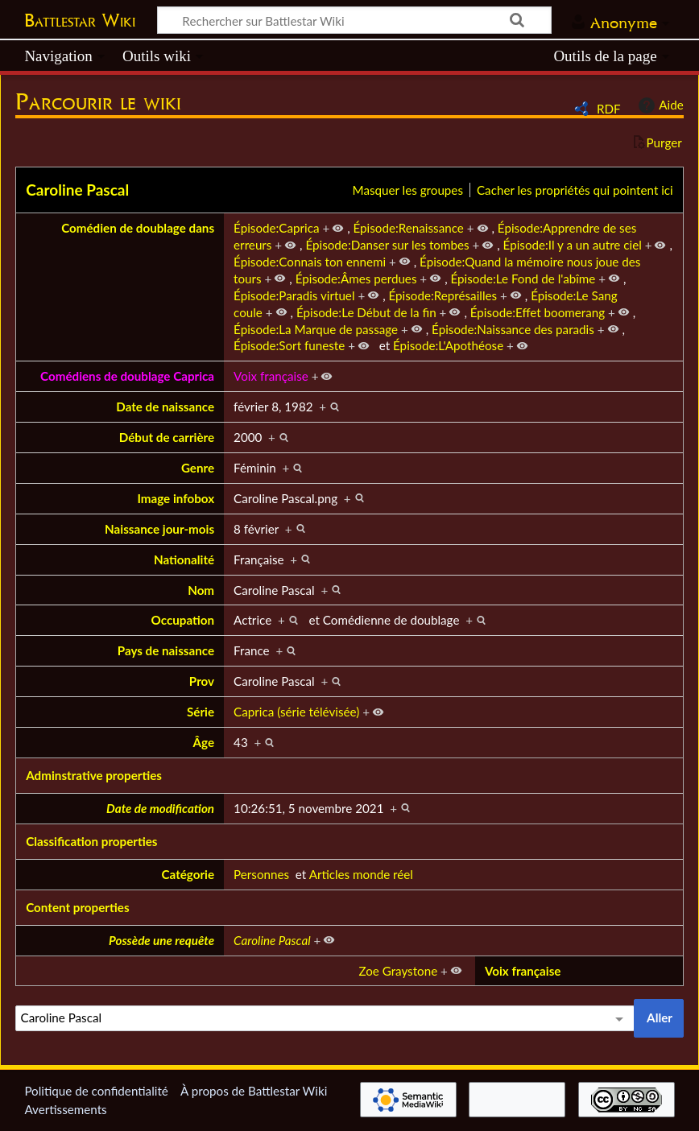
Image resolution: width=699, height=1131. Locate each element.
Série (200, 711)
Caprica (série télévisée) (296, 711)
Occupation (183, 620)
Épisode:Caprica (276, 228)
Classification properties (91, 841)
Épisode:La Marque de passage (316, 329)
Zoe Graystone (397, 971)
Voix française (271, 376)
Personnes (261, 874)
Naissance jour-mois (159, 529)
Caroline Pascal (77, 189)
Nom (201, 590)
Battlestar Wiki (79, 20)
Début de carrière (166, 437)
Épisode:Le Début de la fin (366, 312)
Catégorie (188, 874)
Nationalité (184, 559)
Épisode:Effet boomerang (537, 312)
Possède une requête (161, 940)
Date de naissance (165, 406)
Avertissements (65, 1109)
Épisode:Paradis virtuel (294, 295)
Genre (197, 467)
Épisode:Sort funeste (289, 345)
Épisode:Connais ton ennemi (310, 261)
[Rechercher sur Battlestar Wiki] (354, 20)
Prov (201, 681)
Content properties (77, 907)
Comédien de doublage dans (137, 228)
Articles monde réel (361, 874)
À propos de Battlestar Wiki (253, 1091)
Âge (204, 742)
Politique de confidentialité (96, 1091)
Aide (659, 105)
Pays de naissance (166, 650)
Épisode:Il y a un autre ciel (572, 244)
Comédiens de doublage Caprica (127, 376)
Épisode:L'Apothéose (448, 345)
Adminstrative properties (94, 775)
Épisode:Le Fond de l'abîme (523, 278)
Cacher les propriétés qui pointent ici (575, 190)
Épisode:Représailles (443, 295)
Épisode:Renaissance (409, 228)
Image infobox (175, 498)
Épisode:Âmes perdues (356, 278)
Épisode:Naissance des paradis (513, 329)
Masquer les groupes (408, 190)
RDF (609, 108)
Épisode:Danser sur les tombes (387, 244)
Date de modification (160, 808)
